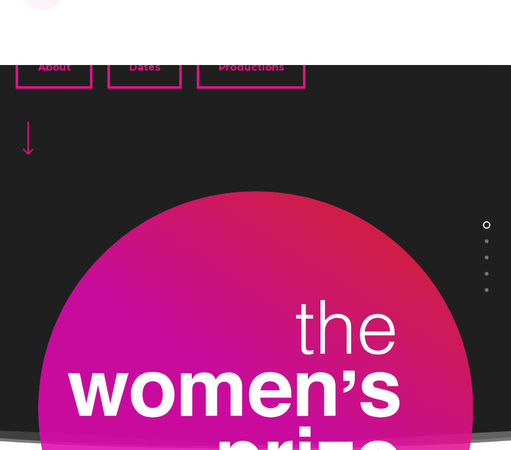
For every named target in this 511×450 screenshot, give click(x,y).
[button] (487, 25)
